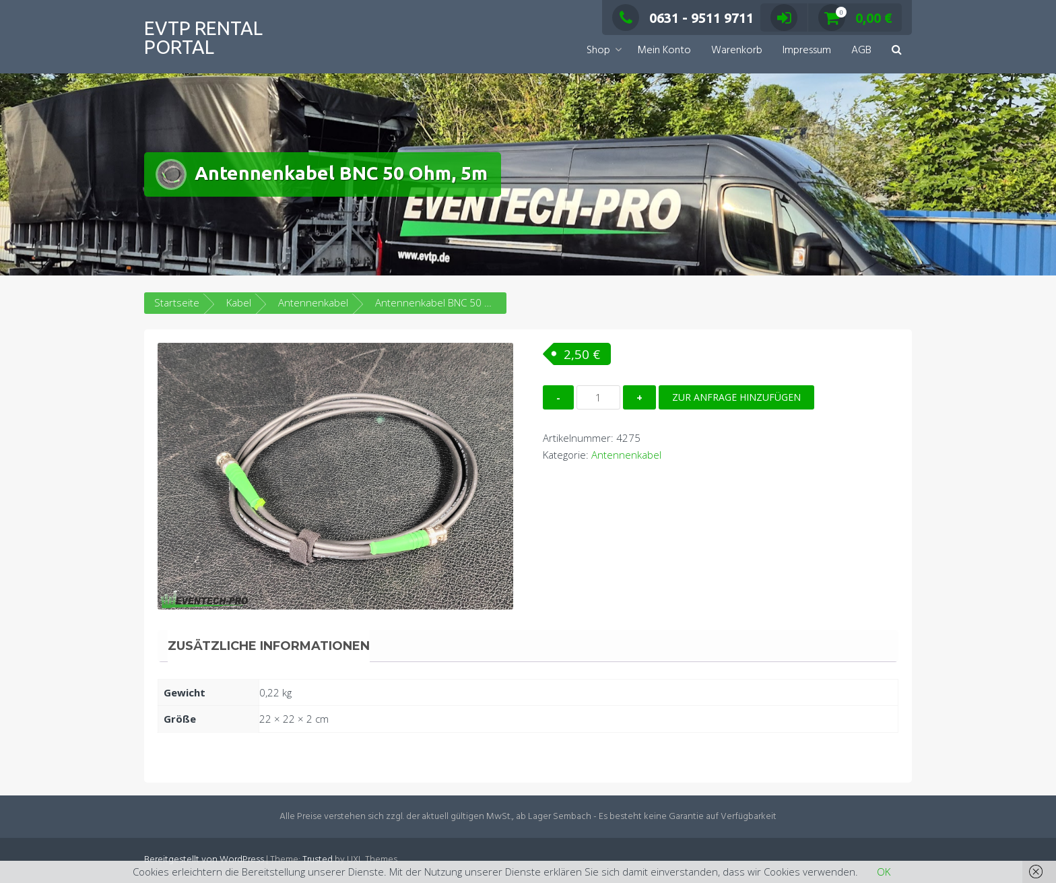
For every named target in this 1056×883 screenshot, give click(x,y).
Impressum (807, 50)
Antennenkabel (313, 302)
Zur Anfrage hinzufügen (736, 397)
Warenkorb (736, 50)
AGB (861, 50)
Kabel (238, 302)
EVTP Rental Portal (203, 37)
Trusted (317, 860)
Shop (598, 50)
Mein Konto (664, 50)
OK (883, 871)
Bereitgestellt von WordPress (204, 860)
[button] (897, 51)
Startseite (176, 302)
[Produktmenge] (598, 397)
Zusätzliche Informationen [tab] (269, 646)
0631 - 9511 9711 (683, 18)
